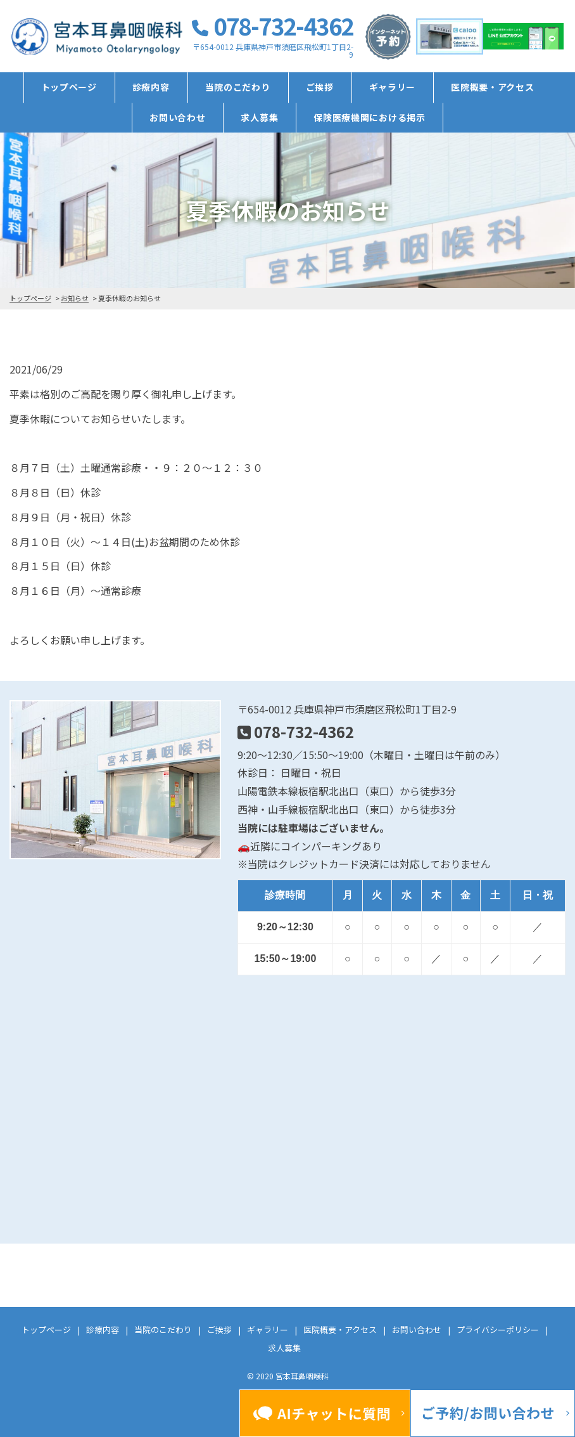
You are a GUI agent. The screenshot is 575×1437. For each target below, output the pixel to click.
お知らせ (75, 298)
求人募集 (259, 117)
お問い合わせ (177, 117)
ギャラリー (392, 87)
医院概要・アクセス (492, 87)
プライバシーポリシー (498, 1329)
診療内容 (151, 87)
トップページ (69, 87)
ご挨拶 (320, 87)
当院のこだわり (237, 87)
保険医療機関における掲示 (369, 117)
